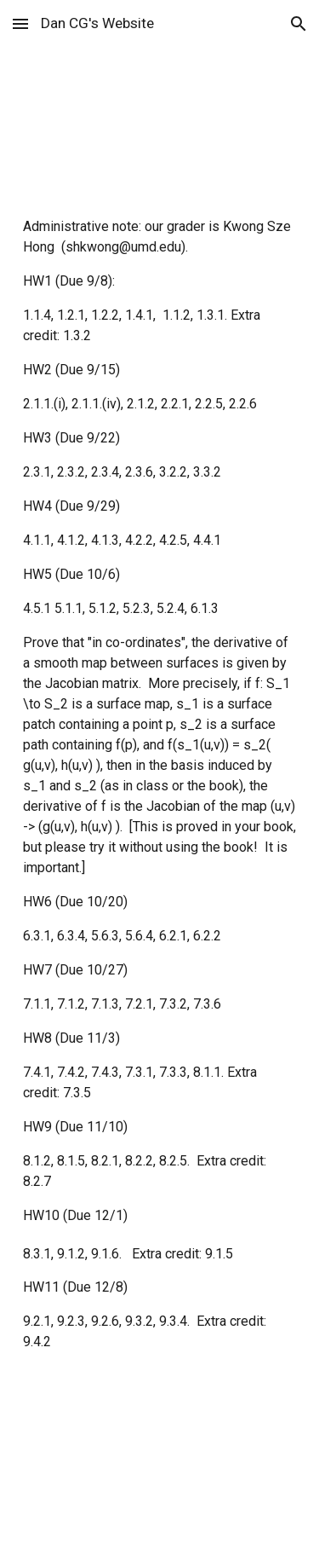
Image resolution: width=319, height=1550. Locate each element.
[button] (20, 23)
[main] (160, 94)
